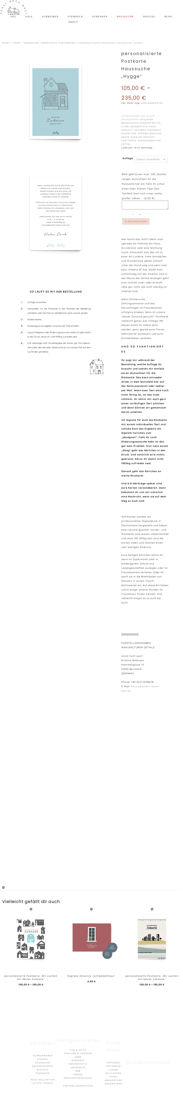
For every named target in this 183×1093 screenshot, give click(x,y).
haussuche (128, 133)
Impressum (78, 1067)
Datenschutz (78, 1064)
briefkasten (130, 123)
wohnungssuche (149, 140)
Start (6, 43)
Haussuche (31, 43)
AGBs (78, 1057)
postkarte (129, 140)
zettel (126, 144)
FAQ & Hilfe (78, 1050)
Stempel (43, 1059)
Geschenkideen (42, 1066)
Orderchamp (113, 1083)
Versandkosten (152, 103)
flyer (125, 126)
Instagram (113, 1066)
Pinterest (113, 1062)
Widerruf (78, 1060)
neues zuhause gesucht (138, 137)
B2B (78, 1071)
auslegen (146, 119)
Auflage (128, 158)
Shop (17, 43)
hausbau (140, 130)
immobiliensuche (149, 133)
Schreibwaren (43, 1055)
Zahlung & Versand (78, 1053)
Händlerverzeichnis (78, 1078)
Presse (78, 1074)
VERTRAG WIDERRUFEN (78, 1086)
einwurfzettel (150, 123)
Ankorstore (113, 1080)
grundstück (139, 126)
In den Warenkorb (136, 221)
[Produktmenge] (132, 214)
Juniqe (113, 1069)
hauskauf (154, 130)
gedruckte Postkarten (58, 43)
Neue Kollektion (43, 1079)
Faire (113, 1076)
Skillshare (113, 1073)
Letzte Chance (42, 1083)
